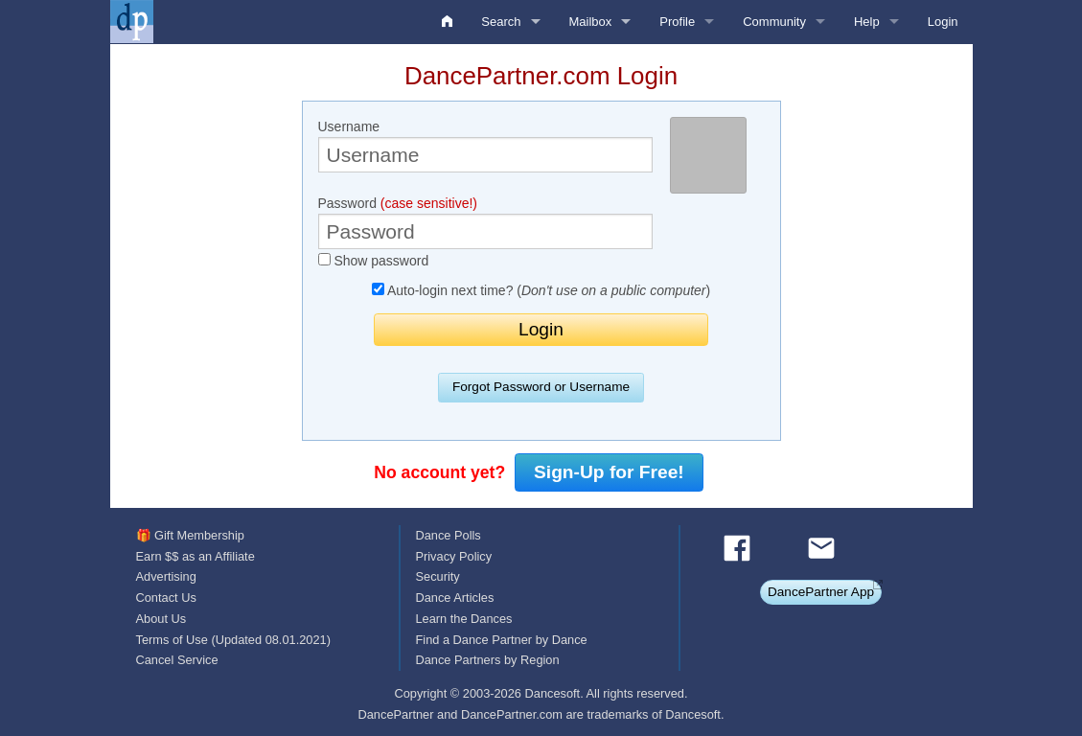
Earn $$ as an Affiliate (195, 556)
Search (500, 21)
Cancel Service (177, 660)
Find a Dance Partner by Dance (501, 639)
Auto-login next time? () (541, 290)
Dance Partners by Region (487, 660)
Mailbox (590, 21)
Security (437, 576)
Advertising (166, 576)
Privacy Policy (453, 556)
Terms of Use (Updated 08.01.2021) (233, 639)
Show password (373, 260)
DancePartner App (821, 592)
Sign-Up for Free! (609, 472)
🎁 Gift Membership (190, 535)
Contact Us (166, 597)
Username (486, 145)
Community (774, 21)
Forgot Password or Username (541, 387)
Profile (677, 21)
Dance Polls (447, 535)
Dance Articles (454, 597)
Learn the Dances (463, 618)
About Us (161, 618)
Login (943, 21)
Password (486, 222)
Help (867, 21)
